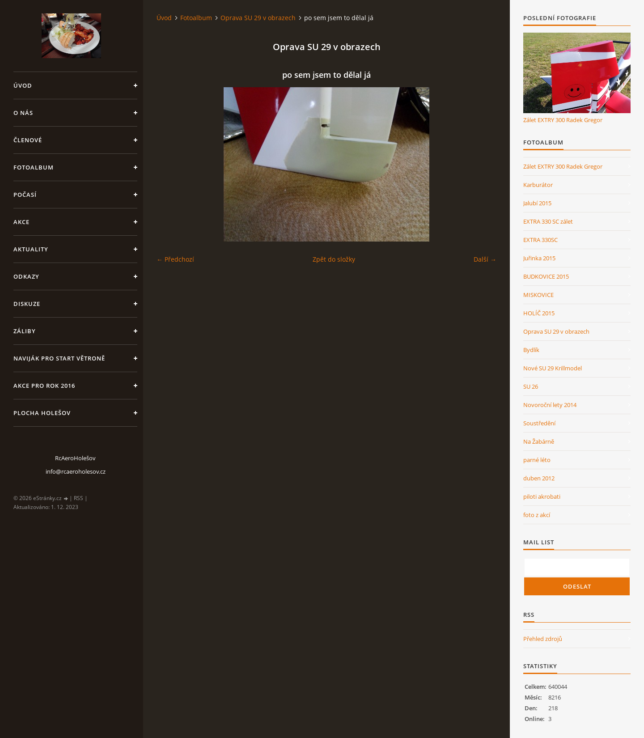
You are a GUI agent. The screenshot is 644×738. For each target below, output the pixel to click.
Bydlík (531, 350)
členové (27, 140)
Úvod (22, 85)
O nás (23, 113)
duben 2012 (539, 478)
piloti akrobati (541, 496)
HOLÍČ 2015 (539, 313)
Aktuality (30, 249)
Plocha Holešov (42, 413)
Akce (21, 222)
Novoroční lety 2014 (549, 405)
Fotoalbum (33, 167)
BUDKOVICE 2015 (546, 276)
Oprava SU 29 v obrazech (258, 17)
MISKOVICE (538, 295)
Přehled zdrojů (542, 639)
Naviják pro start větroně (59, 358)
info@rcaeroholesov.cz (76, 471)
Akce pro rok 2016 (44, 386)
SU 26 (530, 386)
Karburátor (538, 185)
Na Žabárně (538, 441)
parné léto (537, 460)
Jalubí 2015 (537, 203)
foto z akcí (536, 515)
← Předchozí (175, 259)
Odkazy (26, 276)
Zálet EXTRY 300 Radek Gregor (562, 120)
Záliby (24, 331)
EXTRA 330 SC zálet (548, 221)
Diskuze (26, 304)
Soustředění (539, 423)
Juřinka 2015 (539, 258)
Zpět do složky (334, 259)
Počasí (25, 195)
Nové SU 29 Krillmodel (552, 368)
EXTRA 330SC (540, 240)
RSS (78, 498)
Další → (485, 259)
